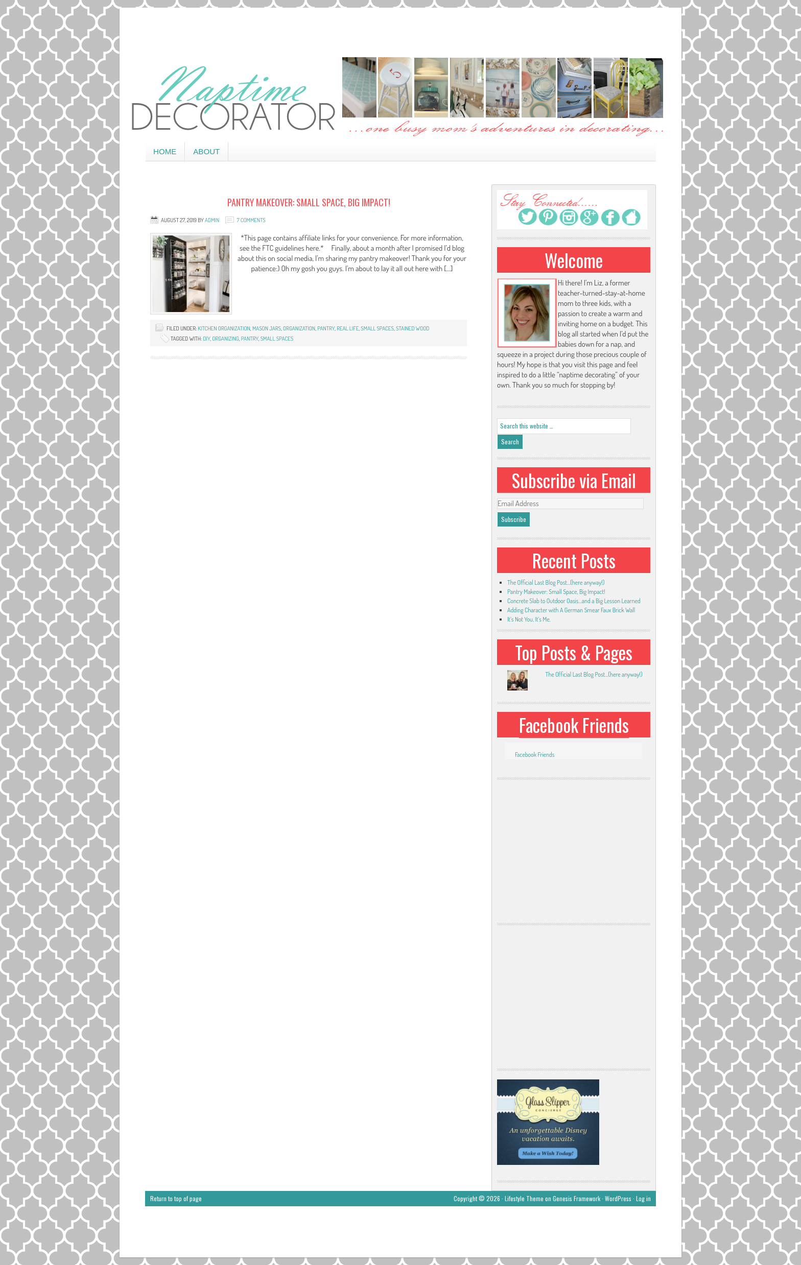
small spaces (377, 328)
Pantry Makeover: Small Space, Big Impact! (308, 202)
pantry (326, 328)
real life (348, 328)
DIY (206, 338)
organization (299, 328)
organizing (225, 338)
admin (212, 220)
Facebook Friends (574, 724)
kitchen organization (224, 328)
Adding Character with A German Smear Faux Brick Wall (571, 610)
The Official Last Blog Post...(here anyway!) (593, 674)
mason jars (266, 328)
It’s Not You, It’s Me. (529, 619)
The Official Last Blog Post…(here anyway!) (555, 582)
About (206, 151)
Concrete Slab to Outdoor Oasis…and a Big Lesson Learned (574, 601)
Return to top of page (176, 1198)
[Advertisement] (400, 31)
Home (164, 151)
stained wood (413, 328)
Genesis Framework (576, 1198)
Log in (643, 1198)
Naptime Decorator (400, 98)
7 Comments (251, 220)
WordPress (618, 1198)
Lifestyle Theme (524, 1198)
